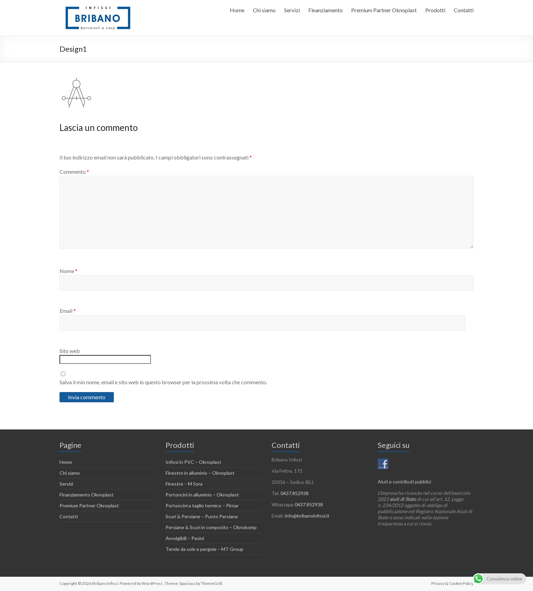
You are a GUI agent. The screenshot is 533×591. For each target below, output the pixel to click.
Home (237, 10)
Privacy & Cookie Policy (452, 583)
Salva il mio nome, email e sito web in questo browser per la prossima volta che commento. (163, 382)
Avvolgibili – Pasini (185, 538)
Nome (68, 271)
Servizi (292, 10)
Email (67, 310)
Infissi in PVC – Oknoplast (193, 462)
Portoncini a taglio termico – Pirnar (202, 505)
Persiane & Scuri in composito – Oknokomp (211, 527)
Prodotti (435, 10)
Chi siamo (264, 10)
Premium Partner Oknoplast (384, 10)
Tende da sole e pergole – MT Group (204, 549)
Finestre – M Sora (184, 484)
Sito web (69, 351)
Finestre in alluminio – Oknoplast (200, 473)
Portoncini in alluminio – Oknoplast (202, 494)
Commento (74, 171)
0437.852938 (294, 493)
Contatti (464, 10)
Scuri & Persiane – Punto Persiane (202, 516)
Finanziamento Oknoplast (86, 494)
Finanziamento (325, 10)
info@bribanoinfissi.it (307, 516)
